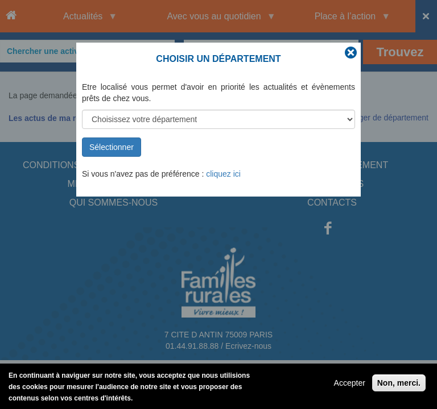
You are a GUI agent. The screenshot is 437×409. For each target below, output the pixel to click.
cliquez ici (223, 173)
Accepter (349, 385)
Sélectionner (111, 147)
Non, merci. (398, 385)
